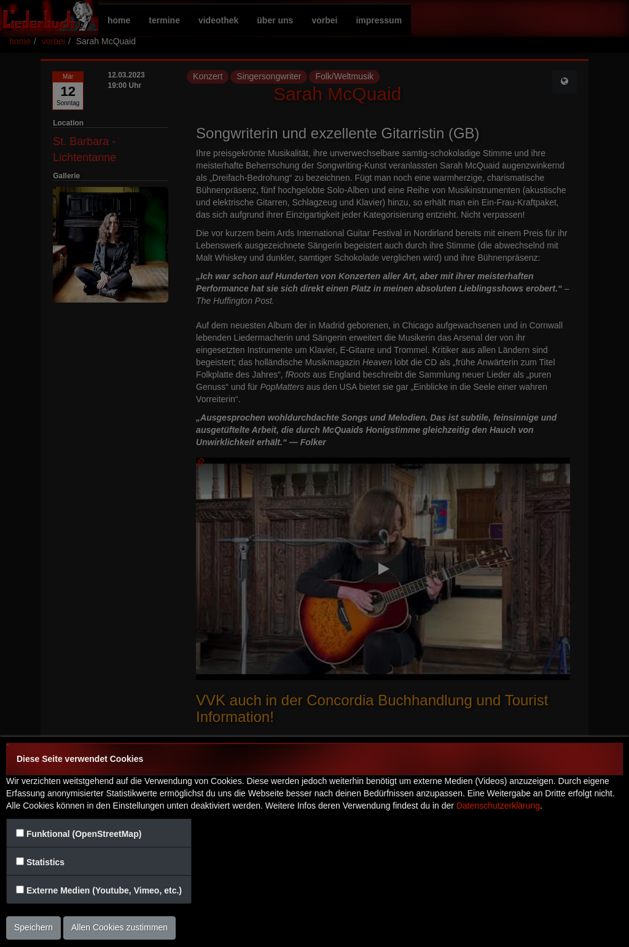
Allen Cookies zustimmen (119, 927)
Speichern (33, 927)
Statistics (45, 862)
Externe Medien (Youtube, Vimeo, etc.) (104, 890)
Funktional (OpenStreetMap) (83, 834)
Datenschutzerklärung (498, 805)
